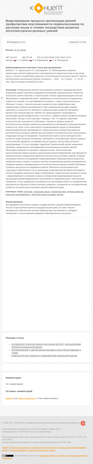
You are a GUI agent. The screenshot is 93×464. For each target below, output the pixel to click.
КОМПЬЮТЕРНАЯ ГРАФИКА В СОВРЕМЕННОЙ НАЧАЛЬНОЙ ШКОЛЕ (44, 356)
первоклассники (58, 192)
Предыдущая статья (16, 42)
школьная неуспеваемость (18, 194)
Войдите (10, 398)
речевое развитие (75, 192)
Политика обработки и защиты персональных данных (32, 450)
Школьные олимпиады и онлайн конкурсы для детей (33, 448)
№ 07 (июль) (20, 50)
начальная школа (42, 192)
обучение (28, 192)
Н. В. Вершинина (39, 60)
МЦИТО (5, 448)
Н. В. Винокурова (58, 60)
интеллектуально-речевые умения (47, 194)
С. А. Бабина (21, 60)
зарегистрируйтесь (27, 398)
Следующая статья (77, 42)
